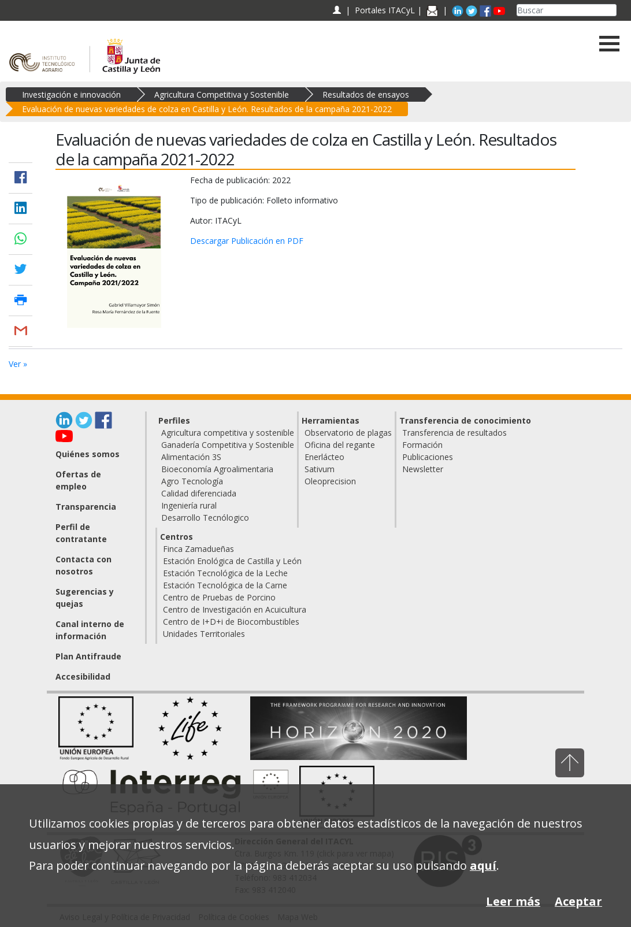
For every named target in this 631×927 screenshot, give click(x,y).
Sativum (320, 468)
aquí (483, 865)
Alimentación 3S (191, 456)
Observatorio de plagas (348, 432)
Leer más (513, 901)
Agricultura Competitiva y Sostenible (221, 94)
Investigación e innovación (71, 94)
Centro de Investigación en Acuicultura (234, 609)
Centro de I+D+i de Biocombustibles (231, 621)
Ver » (18, 363)
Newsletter (422, 468)
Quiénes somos (87, 453)
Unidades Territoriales (204, 633)
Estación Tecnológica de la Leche (225, 573)
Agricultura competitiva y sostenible (227, 432)
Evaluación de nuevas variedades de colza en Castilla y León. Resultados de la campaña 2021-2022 (207, 108)
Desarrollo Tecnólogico (205, 517)
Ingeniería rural (189, 505)
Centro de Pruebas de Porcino (219, 597)
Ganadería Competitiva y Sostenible (227, 444)
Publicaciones (427, 456)
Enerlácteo (324, 456)
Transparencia (85, 506)
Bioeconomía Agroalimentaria (217, 468)
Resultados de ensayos (365, 94)
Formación (422, 444)
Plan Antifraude (88, 656)
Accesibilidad (82, 676)
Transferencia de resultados (454, 432)
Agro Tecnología (192, 481)
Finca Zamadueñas (198, 548)
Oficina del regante (340, 444)
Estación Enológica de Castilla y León (232, 560)
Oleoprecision (330, 481)
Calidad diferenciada (198, 493)
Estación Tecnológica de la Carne (225, 585)
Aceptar (578, 901)
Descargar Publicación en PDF (246, 240)
